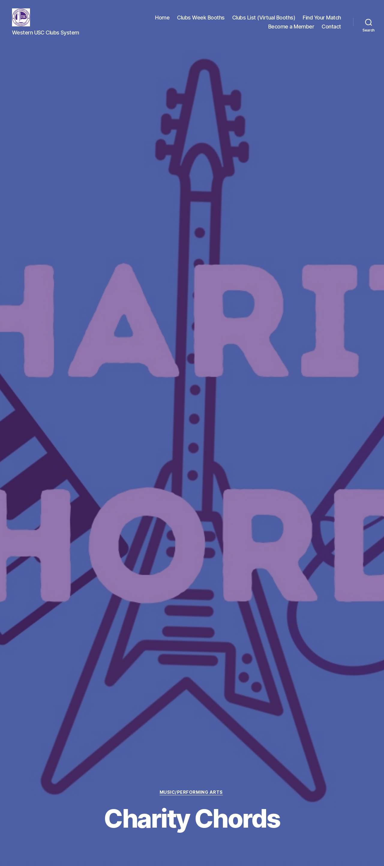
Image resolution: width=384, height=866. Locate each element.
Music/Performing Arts (192, 792)
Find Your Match (322, 18)
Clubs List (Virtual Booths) (264, 18)
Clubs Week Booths (201, 18)
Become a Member (291, 27)
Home (162, 18)
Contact (331, 27)
